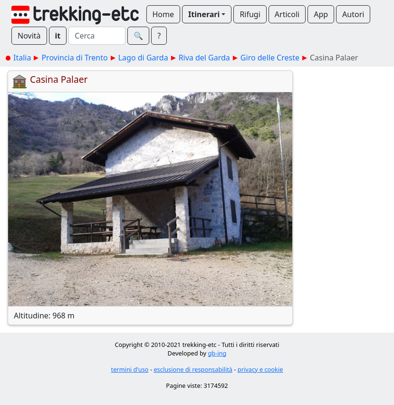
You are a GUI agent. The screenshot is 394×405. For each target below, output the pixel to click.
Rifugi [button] (250, 14)
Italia (22, 57)
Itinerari (204, 14)
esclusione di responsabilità (193, 369)
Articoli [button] (287, 14)
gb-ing (217, 353)
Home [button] (163, 14)
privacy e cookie (260, 369)
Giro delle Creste (269, 57)
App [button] (321, 14)
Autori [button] (353, 14)
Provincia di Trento (74, 57)
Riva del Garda (204, 57)
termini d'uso (130, 369)
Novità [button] (29, 35)
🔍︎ (138, 35)
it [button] (58, 35)
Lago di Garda (143, 57)
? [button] (159, 35)
